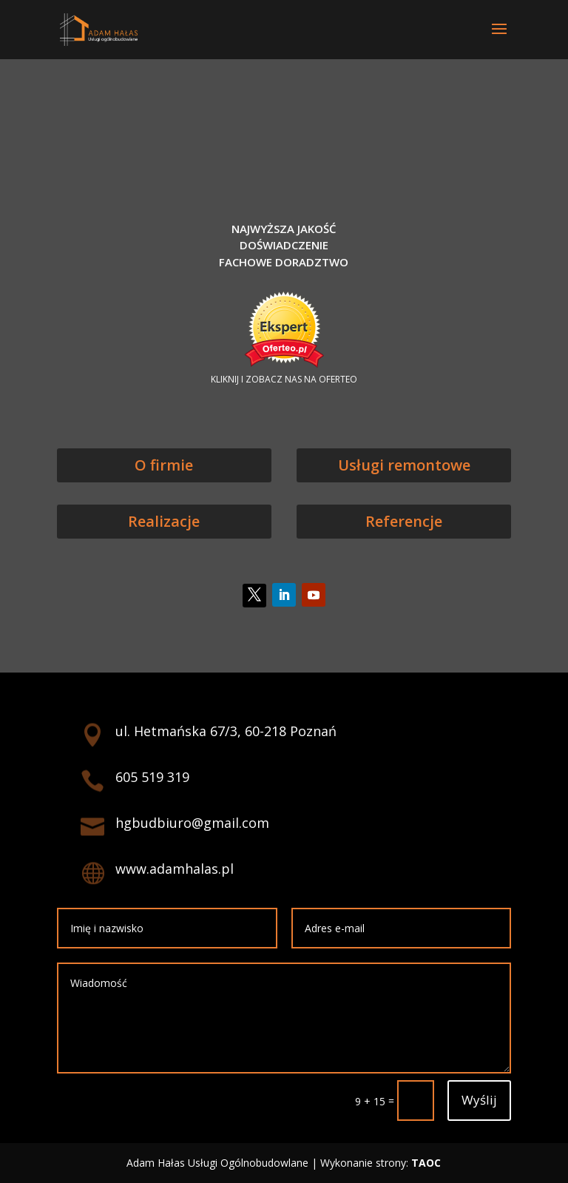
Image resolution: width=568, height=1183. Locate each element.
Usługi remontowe (404, 465)
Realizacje (164, 521)
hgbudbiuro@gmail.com (192, 823)
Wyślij (479, 1099)
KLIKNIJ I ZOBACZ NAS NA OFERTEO (284, 379)
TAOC (426, 1163)
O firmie (164, 465)
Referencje (403, 521)
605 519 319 (152, 777)
